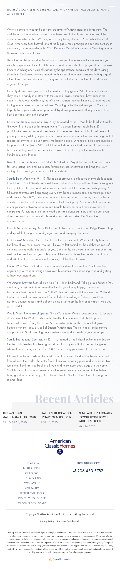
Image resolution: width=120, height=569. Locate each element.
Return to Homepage (60, 8)
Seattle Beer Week (18, 178)
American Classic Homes (60, 440)
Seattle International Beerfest (24, 339)
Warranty (32, 488)
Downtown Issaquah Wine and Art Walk (31, 162)
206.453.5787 (90, 470)
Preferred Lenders (32, 493)
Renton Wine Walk (18, 266)
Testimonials (32, 478)
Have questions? (88, 463)
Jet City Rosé (14, 240)
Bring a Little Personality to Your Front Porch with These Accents (95, 417)
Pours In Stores (16, 228)
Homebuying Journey (32, 498)
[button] (112, 8)
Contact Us (32, 483)
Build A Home (32, 468)
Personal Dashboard (32, 503)
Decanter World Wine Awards (72, 48)
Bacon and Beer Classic (21, 122)
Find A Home (32, 463)
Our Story (32, 473)
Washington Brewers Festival (24, 283)
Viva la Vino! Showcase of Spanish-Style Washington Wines (43, 313)
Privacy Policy (47, 521)
